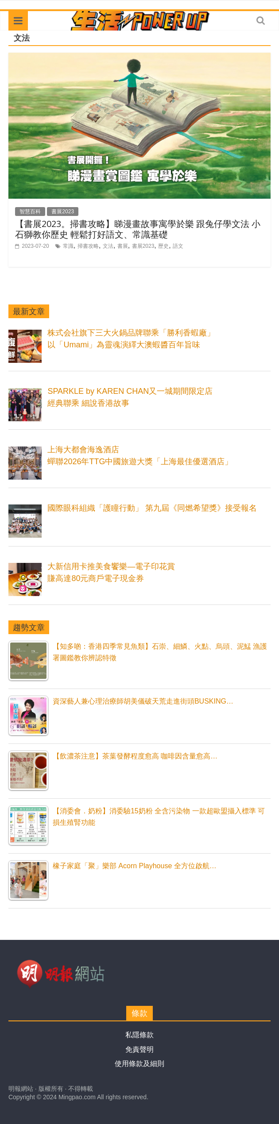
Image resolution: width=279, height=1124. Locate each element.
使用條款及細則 (139, 1063)
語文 (178, 246)
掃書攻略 (88, 246)
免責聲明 (139, 1049)
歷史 (163, 246)
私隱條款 (139, 1035)
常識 (68, 246)
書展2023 (62, 211)
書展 (122, 246)
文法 (108, 246)
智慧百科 (30, 211)
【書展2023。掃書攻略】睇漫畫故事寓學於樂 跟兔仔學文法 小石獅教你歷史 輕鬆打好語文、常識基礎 (137, 229)
